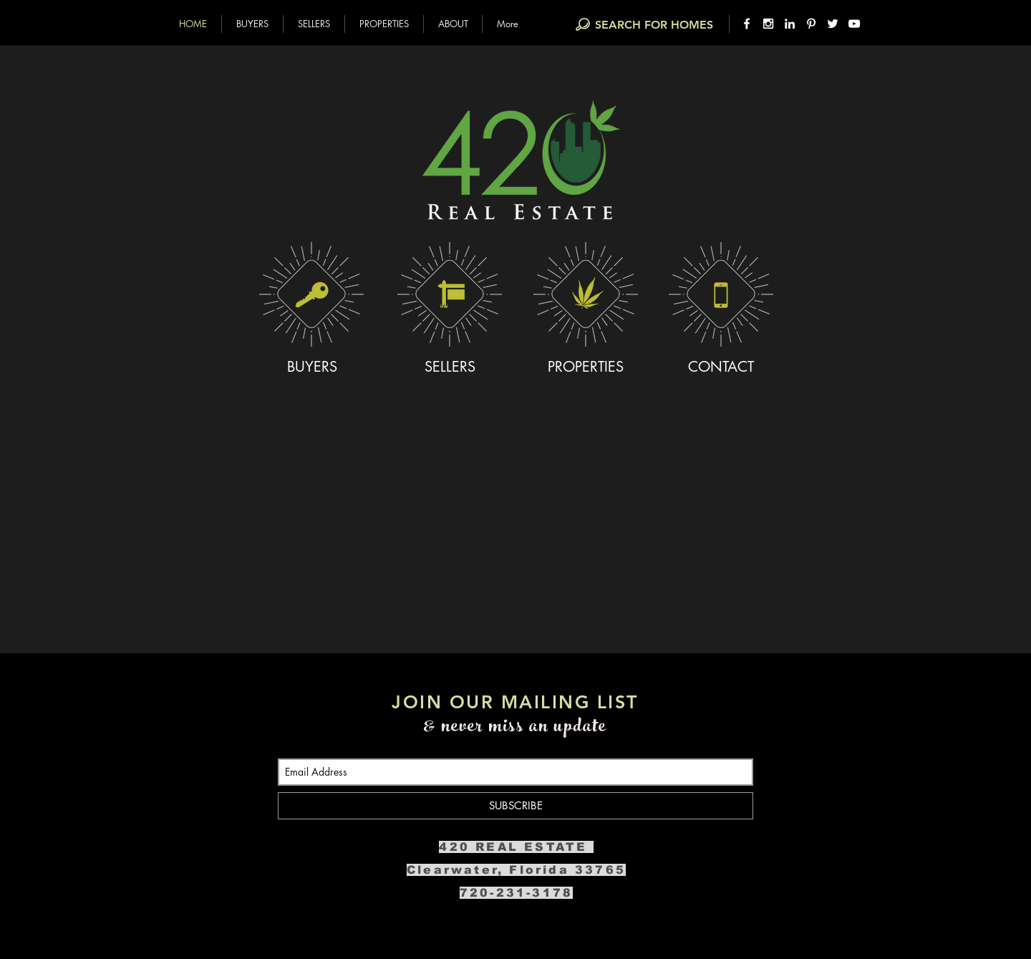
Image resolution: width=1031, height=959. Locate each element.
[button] (252, 24)
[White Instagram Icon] (768, 23)
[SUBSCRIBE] (515, 805)
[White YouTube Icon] (854, 23)
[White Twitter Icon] (833, 23)
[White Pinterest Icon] (811, 23)
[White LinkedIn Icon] (790, 23)
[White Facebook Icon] (747, 23)
